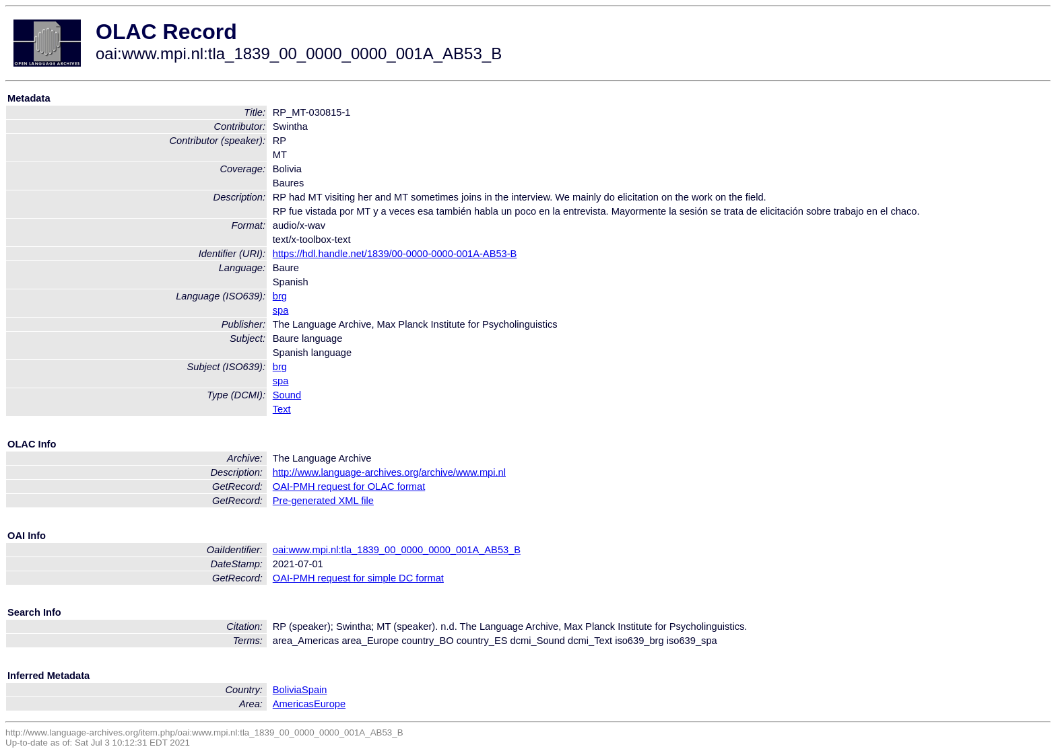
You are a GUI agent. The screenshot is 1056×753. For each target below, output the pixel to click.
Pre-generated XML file (323, 500)
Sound (287, 395)
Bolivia (287, 689)
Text (282, 409)
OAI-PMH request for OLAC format (349, 486)
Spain (314, 689)
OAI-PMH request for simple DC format (358, 578)
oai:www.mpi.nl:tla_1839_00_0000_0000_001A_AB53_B (397, 549)
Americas (293, 703)
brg (280, 296)
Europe (329, 703)
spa (281, 310)
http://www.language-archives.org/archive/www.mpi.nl (389, 472)
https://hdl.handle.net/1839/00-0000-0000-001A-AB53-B (395, 253)
